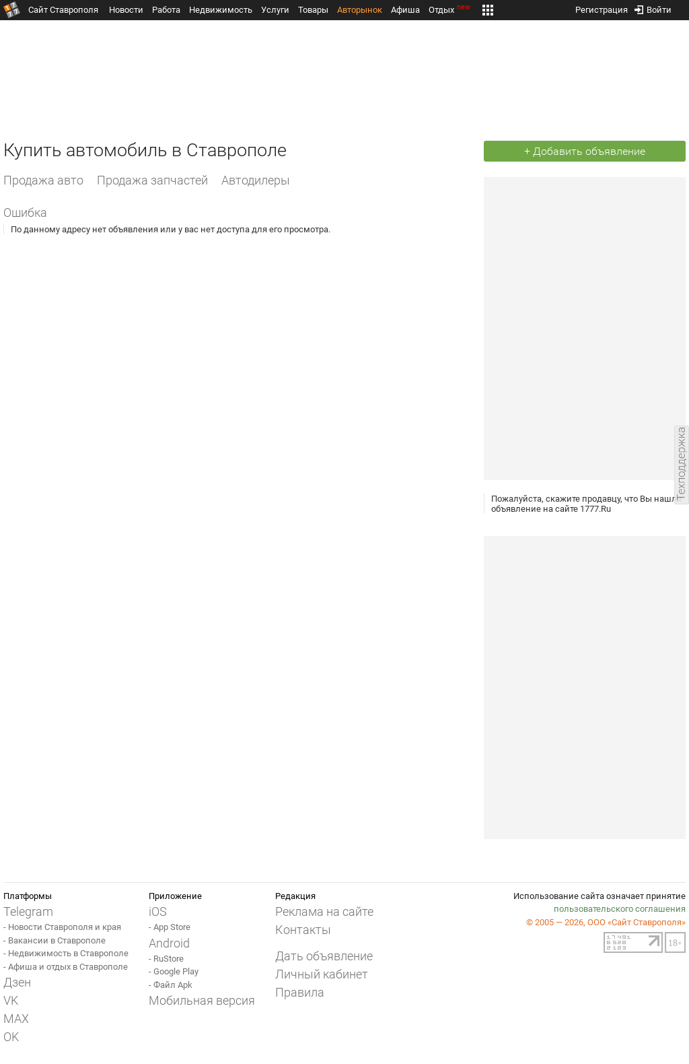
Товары (313, 10)
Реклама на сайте (324, 911)
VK (10, 1000)
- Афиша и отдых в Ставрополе (65, 967)
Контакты (303, 930)
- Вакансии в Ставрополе (54, 940)
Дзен (17, 982)
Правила (299, 992)
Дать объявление (324, 956)
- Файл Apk (170, 985)
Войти (653, 7)
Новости (126, 10)
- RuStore (166, 959)
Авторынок (359, 10)
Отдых (450, 10)
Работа (166, 10)
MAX (16, 1018)
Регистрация (601, 7)
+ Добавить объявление (584, 151)
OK (11, 1037)
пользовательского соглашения (620, 909)
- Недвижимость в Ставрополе (66, 953)
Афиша (405, 10)
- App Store (169, 927)
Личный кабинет (321, 974)
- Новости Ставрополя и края (62, 927)
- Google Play (173, 971)
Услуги (275, 10)
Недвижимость (220, 10)
